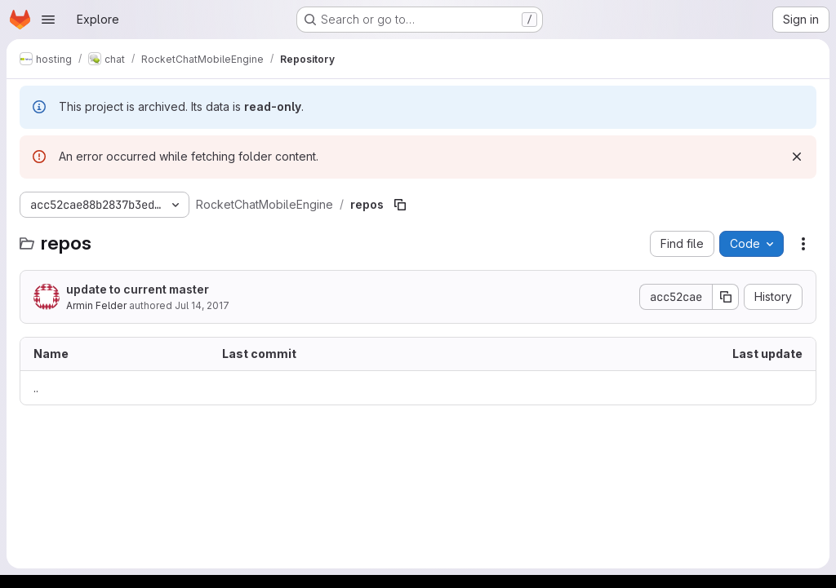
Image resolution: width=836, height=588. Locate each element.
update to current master (137, 289)
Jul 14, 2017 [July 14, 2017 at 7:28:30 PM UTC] (202, 305)
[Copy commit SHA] (726, 297)
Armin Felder (96, 305)
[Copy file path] (400, 205)
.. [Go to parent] (35, 388)
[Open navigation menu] (48, 20)
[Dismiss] (797, 156)
